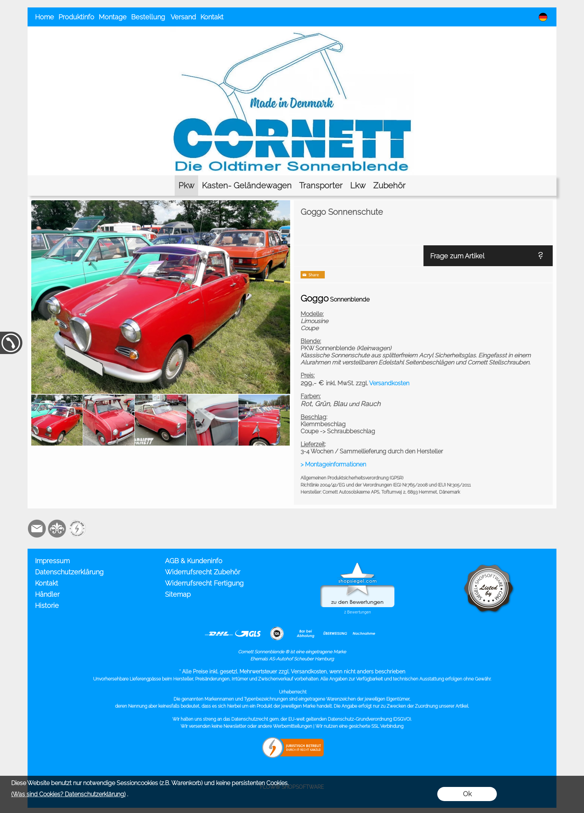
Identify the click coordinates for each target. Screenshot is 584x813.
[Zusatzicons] (77, 528)
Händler (47, 594)
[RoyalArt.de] (57, 528)
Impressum (52, 561)
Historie (47, 605)
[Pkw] (186, 185)
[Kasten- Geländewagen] (246, 185)
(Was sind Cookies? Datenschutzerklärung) (68, 794)
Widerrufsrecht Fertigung (204, 583)
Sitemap (178, 594)
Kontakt (211, 17)
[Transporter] (320, 185)
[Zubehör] (389, 185)
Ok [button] (467, 794)
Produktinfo (76, 17)
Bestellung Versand (163, 17)
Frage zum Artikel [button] (457, 256)
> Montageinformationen (333, 464)
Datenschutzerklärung (69, 572)
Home (44, 17)
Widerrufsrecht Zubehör (202, 572)
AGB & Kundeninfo (193, 561)
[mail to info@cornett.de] (37, 528)
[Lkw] (357, 185)
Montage (113, 17)
